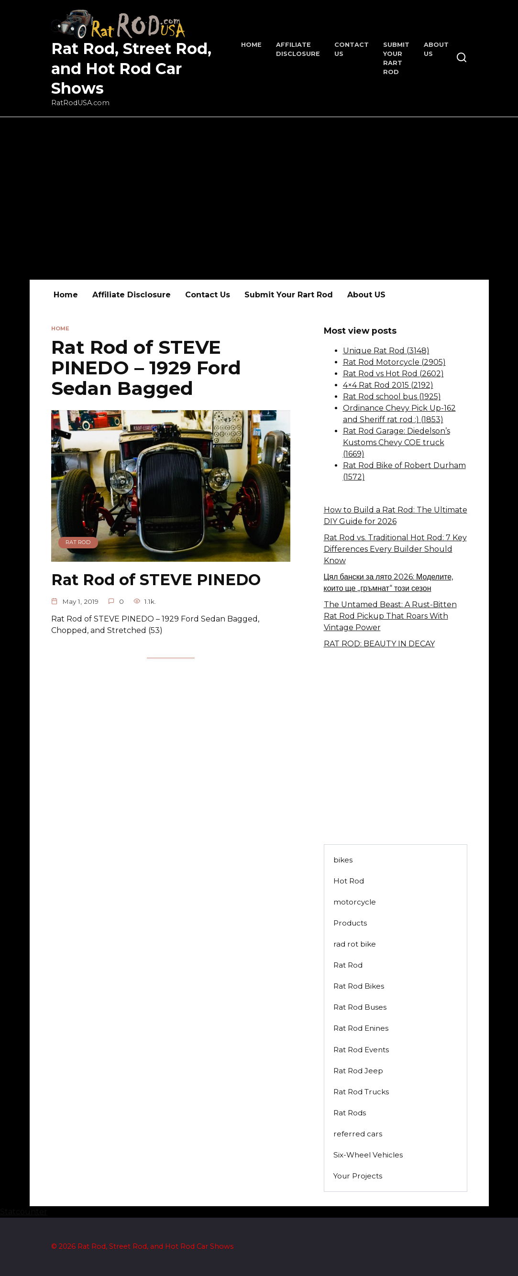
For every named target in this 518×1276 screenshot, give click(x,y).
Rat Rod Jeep (358, 1070)
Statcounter (23, 1211)
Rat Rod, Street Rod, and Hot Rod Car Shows (131, 68)
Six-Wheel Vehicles (368, 1154)
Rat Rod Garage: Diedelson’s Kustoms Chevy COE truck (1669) (396, 442)
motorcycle (354, 901)
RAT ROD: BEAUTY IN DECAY (379, 643)
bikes (343, 859)
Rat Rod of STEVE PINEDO (156, 579)
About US (366, 294)
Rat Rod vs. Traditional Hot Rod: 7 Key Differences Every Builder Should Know (395, 549)
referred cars (357, 1133)
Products (350, 922)
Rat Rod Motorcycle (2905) (394, 362)
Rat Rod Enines (360, 1028)
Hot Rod (348, 880)
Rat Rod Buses (359, 1007)
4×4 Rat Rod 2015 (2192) (388, 385)
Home (251, 44)
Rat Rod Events (361, 1049)
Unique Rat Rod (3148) (386, 350)
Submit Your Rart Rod (288, 294)
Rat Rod (348, 965)
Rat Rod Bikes (358, 986)
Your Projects (357, 1175)
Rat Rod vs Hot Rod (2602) (393, 373)
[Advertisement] (259, 198)
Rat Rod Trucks (361, 1091)
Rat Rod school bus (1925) (392, 396)
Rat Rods (349, 1112)
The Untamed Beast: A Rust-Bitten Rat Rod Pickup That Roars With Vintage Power (390, 616)
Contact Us (207, 294)
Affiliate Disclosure (131, 294)
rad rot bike (354, 944)
